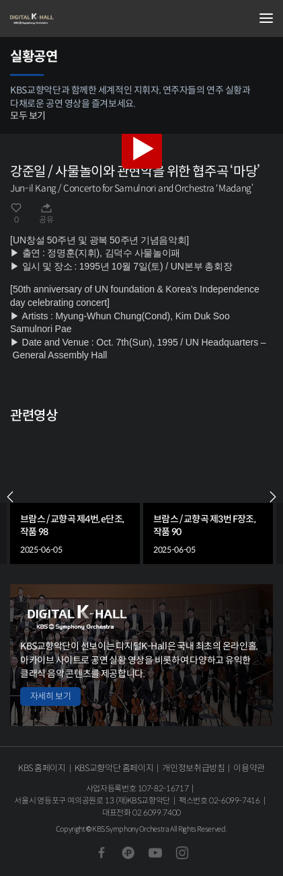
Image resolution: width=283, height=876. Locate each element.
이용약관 (249, 768)
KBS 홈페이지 (42, 768)
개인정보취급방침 (193, 768)
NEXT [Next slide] (273, 496)
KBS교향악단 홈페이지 (114, 768)
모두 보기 (28, 116)
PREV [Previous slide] (10, 496)
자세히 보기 (50, 696)
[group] (75, 497)
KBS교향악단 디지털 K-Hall (77, 18)
